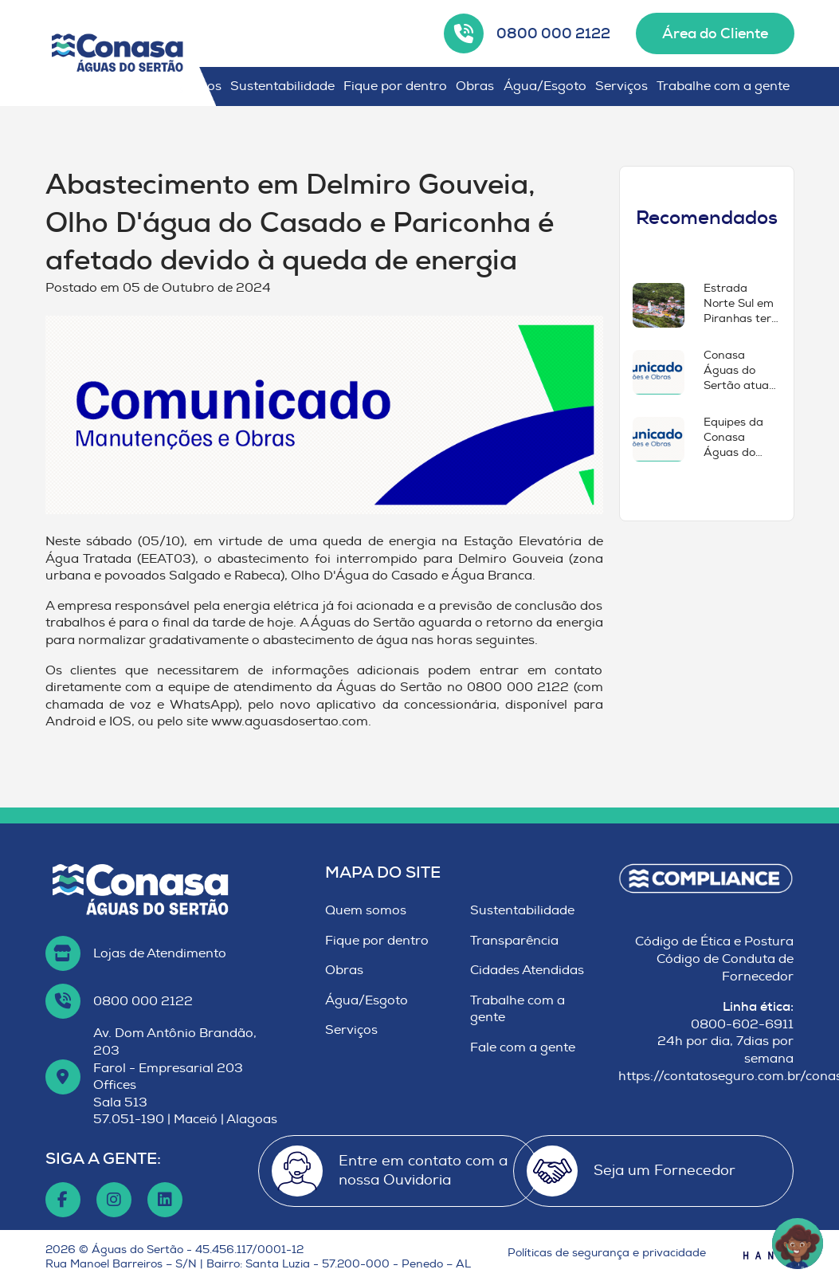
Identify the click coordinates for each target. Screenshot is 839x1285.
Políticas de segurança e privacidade (607, 1252)
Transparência (514, 941)
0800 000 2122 (553, 33)
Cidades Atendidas (527, 970)
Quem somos (365, 910)
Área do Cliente (715, 33)
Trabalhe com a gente (723, 86)
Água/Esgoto (545, 86)
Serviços (621, 86)
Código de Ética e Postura (714, 941)
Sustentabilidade (282, 86)
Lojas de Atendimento (159, 953)
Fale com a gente (522, 1047)
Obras (475, 86)
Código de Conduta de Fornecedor (725, 967)
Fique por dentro (395, 86)
